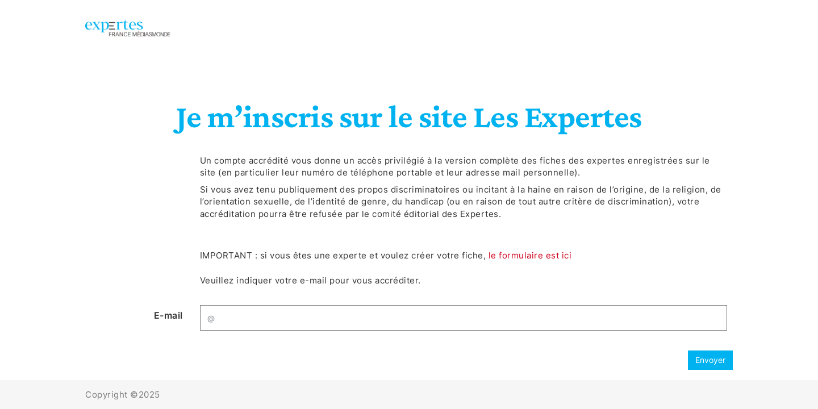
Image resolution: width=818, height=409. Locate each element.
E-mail (168, 315)
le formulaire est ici (530, 255)
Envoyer (710, 360)
